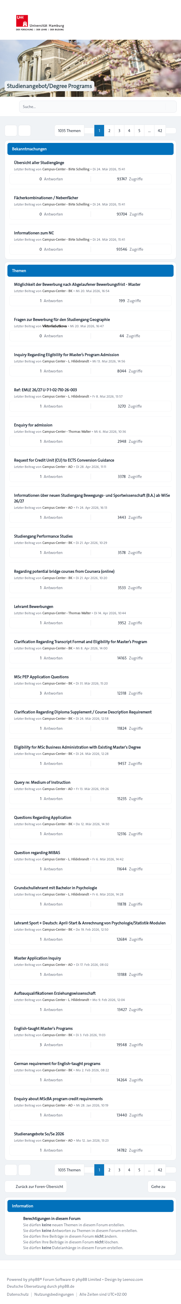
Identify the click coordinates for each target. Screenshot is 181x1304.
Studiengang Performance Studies (43, 536)
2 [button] (109, 130)
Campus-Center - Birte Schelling (65, 169)
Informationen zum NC (34, 233)
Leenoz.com (133, 1279)
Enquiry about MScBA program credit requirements (58, 1099)
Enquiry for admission (33, 425)
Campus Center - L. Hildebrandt (65, 361)
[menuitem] (18, 1294)
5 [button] (139, 130)
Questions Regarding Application (42, 817)
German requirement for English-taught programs (57, 1063)
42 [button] (160, 130)
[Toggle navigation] (174, 20)
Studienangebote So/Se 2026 (39, 1134)
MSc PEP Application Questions (41, 677)
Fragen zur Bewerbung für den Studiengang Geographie (62, 319)
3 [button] (119, 130)
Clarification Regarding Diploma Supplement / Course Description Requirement (83, 712)
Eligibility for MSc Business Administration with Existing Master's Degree (77, 747)
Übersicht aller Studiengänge (39, 163)
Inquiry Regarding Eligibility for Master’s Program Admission (66, 355)
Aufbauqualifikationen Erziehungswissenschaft (55, 993)
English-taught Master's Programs (43, 1028)
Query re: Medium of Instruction (42, 782)
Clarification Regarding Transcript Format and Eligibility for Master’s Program (80, 642)
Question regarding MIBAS (37, 853)
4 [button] (129, 130)
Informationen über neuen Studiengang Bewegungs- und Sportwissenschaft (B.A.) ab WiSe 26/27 (92, 498)
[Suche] (160, 106)
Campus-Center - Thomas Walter (66, 431)
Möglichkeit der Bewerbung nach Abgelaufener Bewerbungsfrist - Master (77, 284)
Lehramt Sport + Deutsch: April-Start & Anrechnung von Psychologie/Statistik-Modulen (90, 923)
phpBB (34, 1279)
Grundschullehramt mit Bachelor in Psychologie (55, 888)
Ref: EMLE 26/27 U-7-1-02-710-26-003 (45, 390)
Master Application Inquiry (37, 958)
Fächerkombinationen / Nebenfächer (46, 198)
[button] (171, 130)
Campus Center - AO (57, 466)
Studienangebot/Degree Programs (49, 86)
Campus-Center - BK (57, 290)
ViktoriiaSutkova (54, 325)
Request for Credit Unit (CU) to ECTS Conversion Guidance (64, 460)
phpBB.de (66, 1286)
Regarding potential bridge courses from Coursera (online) (64, 571)
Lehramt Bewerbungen (33, 606)
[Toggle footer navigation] (7, 1265)
